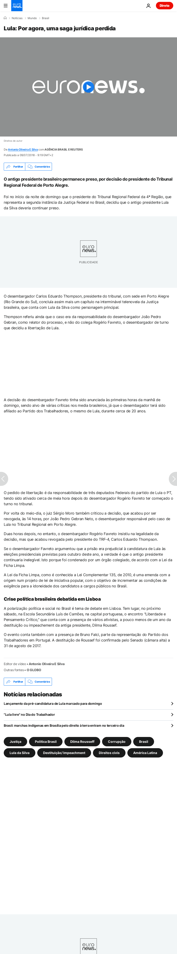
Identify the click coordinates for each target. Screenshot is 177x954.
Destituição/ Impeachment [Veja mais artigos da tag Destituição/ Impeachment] (64, 753)
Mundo (32, 18)
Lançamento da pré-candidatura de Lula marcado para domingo (53, 703)
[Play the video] (88, 87)
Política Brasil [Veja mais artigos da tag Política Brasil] (46, 742)
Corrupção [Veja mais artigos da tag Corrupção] (116, 742)
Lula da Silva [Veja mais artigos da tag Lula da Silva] (20, 753)
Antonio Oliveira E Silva (23, 149)
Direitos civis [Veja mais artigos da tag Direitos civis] (109, 753)
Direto (165, 5)
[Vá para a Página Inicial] (16, 5)
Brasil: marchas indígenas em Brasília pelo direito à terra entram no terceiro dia (64, 725)
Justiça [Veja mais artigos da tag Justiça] (15, 742)
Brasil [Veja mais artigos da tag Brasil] (143, 742)
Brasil (45, 18)
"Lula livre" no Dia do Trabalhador (29, 714)
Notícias (17, 18)
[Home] (5, 18)
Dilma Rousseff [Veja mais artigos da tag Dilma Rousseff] (82, 742)
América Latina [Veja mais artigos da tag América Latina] (145, 753)
